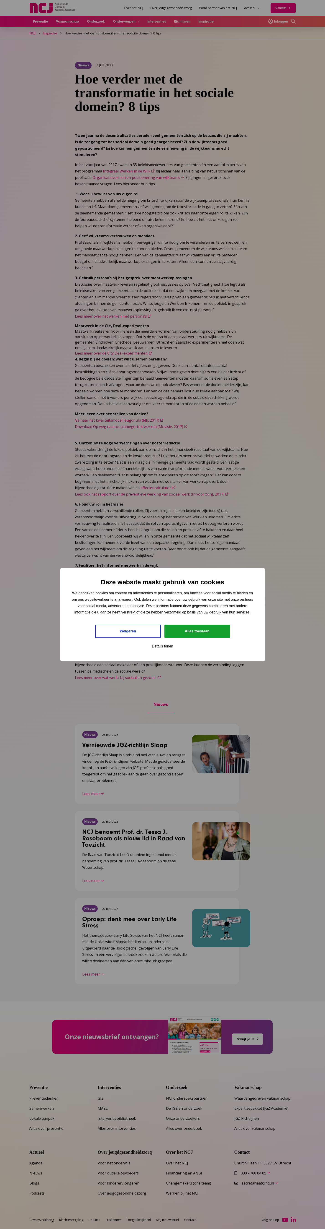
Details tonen (162, 646)
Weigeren (128, 631)
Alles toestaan (197, 631)
